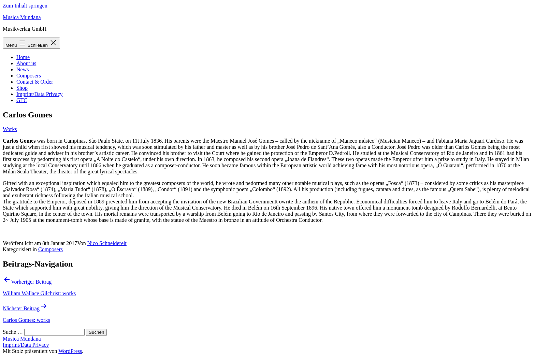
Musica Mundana (22, 17)
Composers (28, 75)
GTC (21, 100)
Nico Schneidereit (107, 243)
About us (26, 63)
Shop (22, 88)
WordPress (70, 351)
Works (10, 129)
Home (23, 57)
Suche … (13, 332)
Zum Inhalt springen (25, 6)
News (22, 69)
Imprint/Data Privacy (39, 94)
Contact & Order (34, 82)
